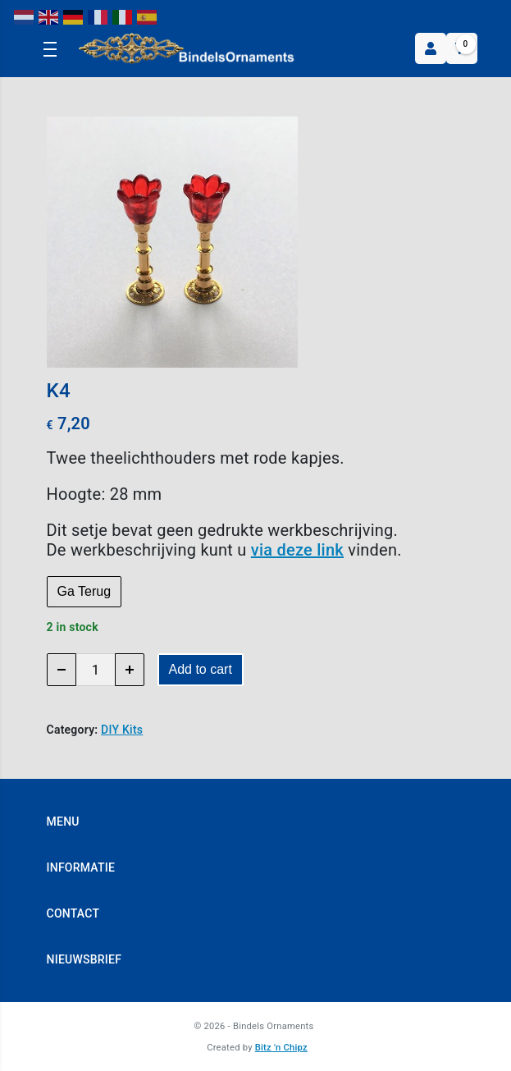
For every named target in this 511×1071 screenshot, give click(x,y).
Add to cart (200, 669)
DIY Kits (122, 729)
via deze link (297, 550)
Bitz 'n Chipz (281, 1047)
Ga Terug (84, 591)
